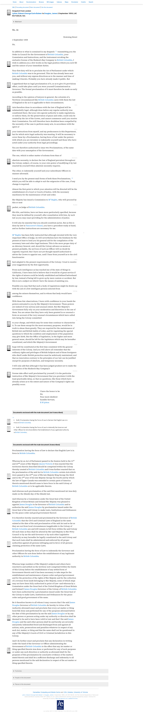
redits (83, 2)
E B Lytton (44, 402)
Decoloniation (31, 2)
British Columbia (55, 54)
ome (15, 2)
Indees (59, 2)
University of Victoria (81, 692)
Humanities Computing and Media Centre (46, 692)
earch (91, 2)
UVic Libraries (68, 692)
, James (50, 13)
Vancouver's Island (34, 225)
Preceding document (22, 7)
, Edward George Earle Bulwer (27, 13)
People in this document (23, 678)
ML (13, 7)
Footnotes (18, 671)
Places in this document (23, 684)
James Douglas (26, 504)
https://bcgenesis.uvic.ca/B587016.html (66, 698)
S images (50, 2)
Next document (35, 7)
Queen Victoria (46, 464)
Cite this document (47, 7)
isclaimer (74, 2)
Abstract (18, 22)
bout (21, 2)
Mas (66, 2)
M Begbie (52, 199)
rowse (41, 2)
